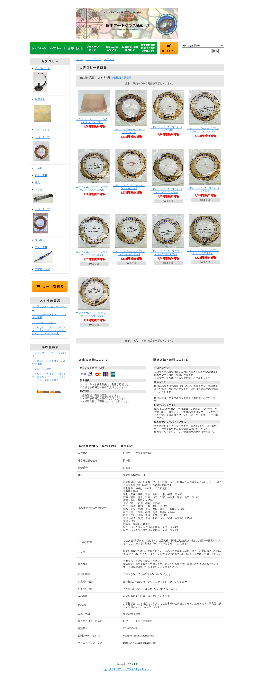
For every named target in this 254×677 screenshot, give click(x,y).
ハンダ (50, 196)
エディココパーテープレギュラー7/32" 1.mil (129, 187)
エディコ (109, 59)
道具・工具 (41, 175)
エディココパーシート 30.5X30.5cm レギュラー (91, 121)
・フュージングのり (44, 322)
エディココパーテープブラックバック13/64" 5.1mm (92, 188)
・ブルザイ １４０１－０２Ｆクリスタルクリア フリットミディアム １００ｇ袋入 (49, 330)
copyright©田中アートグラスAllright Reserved (127, 669)
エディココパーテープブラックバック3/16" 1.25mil (166, 253)
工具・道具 (50, 255)
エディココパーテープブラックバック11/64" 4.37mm (203, 130)
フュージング (42, 129)
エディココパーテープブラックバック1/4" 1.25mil (129, 253)
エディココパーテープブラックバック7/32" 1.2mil (92, 315)
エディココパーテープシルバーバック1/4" (129, 131)
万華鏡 (38, 168)
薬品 (37, 182)
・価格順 (116, 77)
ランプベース (50, 80)
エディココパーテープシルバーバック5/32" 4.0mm (166, 191)
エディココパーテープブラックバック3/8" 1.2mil (203, 252)
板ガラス (50, 111)
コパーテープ (50, 149)
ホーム (79, 59)
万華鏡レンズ (42, 269)
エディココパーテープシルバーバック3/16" (166, 129)
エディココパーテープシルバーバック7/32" (203, 190)
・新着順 (126, 77)
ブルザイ (40, 240)
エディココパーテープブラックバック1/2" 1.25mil (92, 253)
